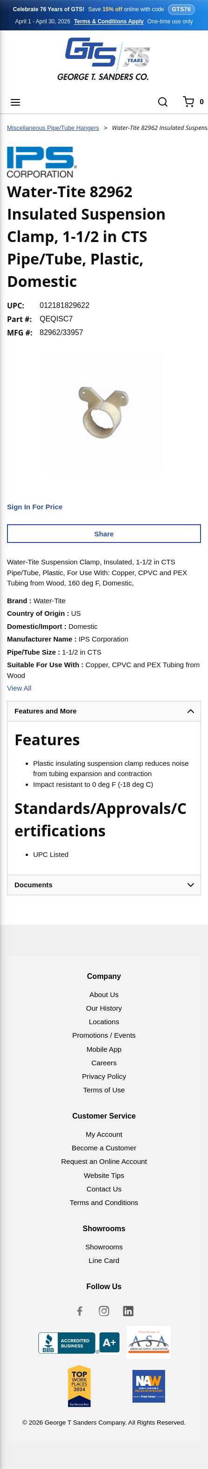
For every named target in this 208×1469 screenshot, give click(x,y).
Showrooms (104, 1247)
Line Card (104, 1260)
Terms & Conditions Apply (109, 21)
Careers (104, 1063)
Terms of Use (104, 1090)
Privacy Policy (104, 1076)
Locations (104, 1022)
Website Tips (104, 1175)
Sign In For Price (34, 507)
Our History (104, 1008)
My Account (104, 1134)
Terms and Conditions (104, 1202)
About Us (104, 994)
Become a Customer (104, 1148)
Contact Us (103, 1189)
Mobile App (103, 1049)
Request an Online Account (104, 1161)
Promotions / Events (104, 1035)
